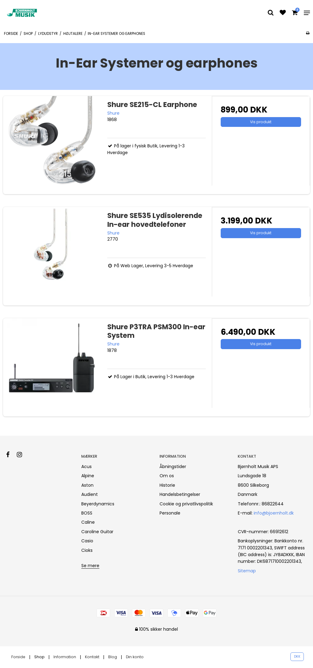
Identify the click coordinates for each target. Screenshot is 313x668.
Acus (86, 466)
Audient (89, 494)
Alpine (87, 476)
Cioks (87, 550)
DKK (297, 656)
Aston (87, 485)
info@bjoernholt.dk (274, 513)
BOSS (86, 513)
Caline (88, 522)
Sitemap (247, 571)
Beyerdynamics (97, 504)
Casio (87, 541)
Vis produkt (260, 121)
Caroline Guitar (97, 532)
